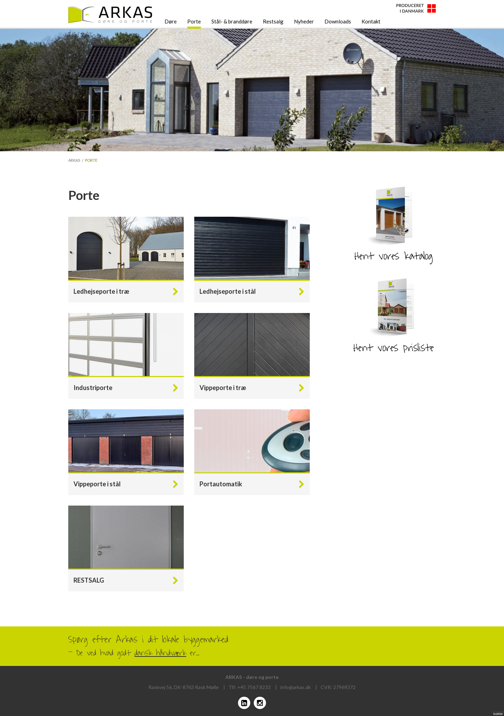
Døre (170, 21)
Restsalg (273, 21)
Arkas (74, 160)
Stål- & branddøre (231, 21)
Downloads (337, 21)
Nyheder (304, 21)
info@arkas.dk (295, 687)
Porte (194, 21)
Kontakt (371, 21)
